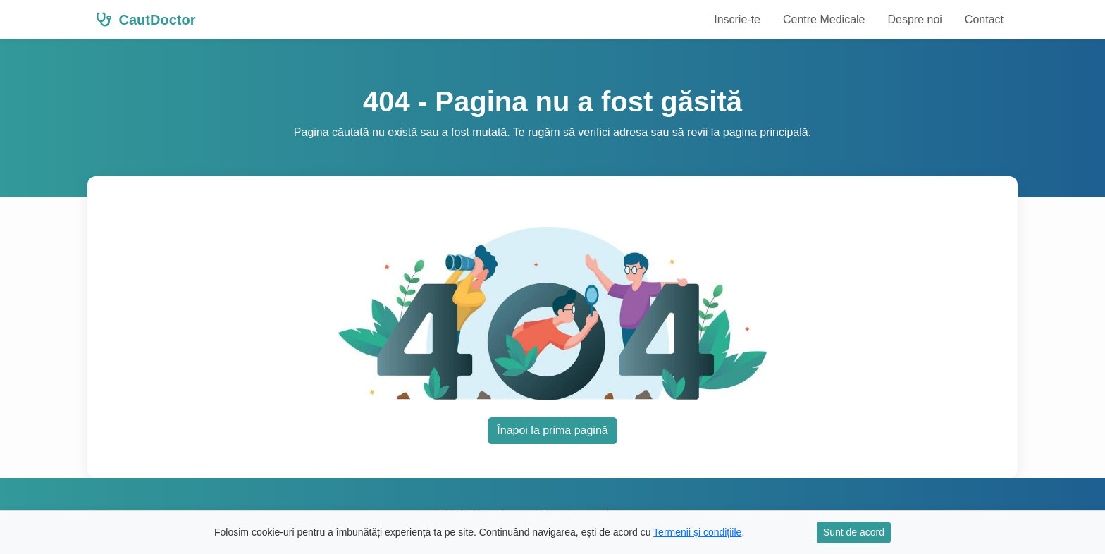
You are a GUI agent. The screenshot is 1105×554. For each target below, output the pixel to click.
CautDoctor (145, 19)
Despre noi (914, 19)
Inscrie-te (737, 19)
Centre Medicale (824, 19)
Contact (984, 19)
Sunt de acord (853, 532)
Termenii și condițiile (697, 532)
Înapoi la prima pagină (552, 430)
